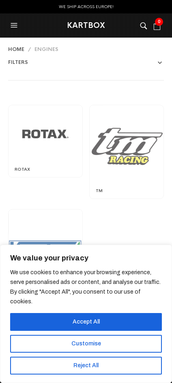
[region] (86, 314)
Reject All (86, 365)
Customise (86, 344)
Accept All (86, 322)
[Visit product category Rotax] (45, 135)
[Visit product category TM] (126, 146)
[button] (15, 25)
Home (16, 49)
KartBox (86, 25)
